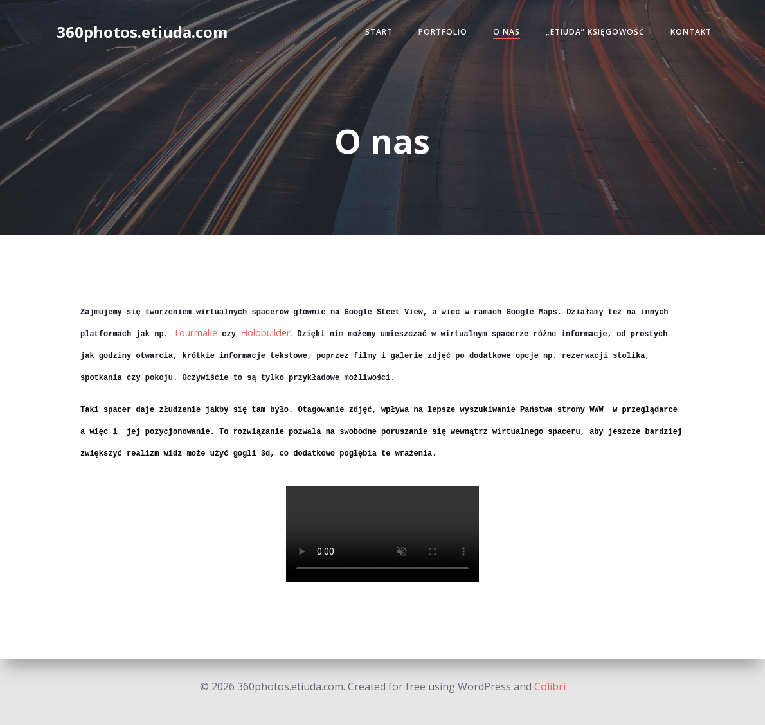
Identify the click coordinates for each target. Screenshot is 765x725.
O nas (501, 34)
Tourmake (195, 331)
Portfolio (437, 34)
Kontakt (685, 34)
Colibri (550, 686)
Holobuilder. (266, 331)
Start (374, 34)
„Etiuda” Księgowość (590, 34)
